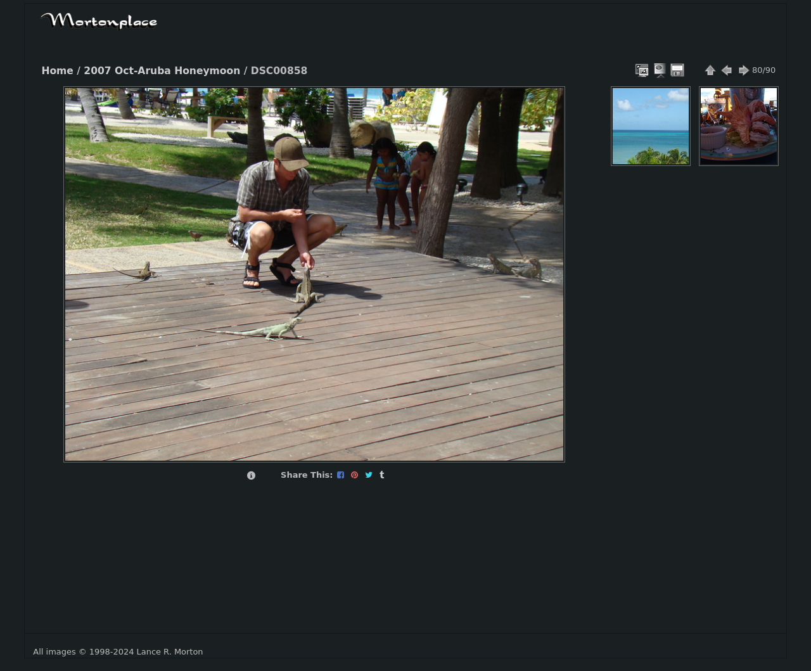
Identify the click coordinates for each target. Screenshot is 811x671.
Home (57, 71)
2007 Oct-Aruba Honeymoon (162, 71)
